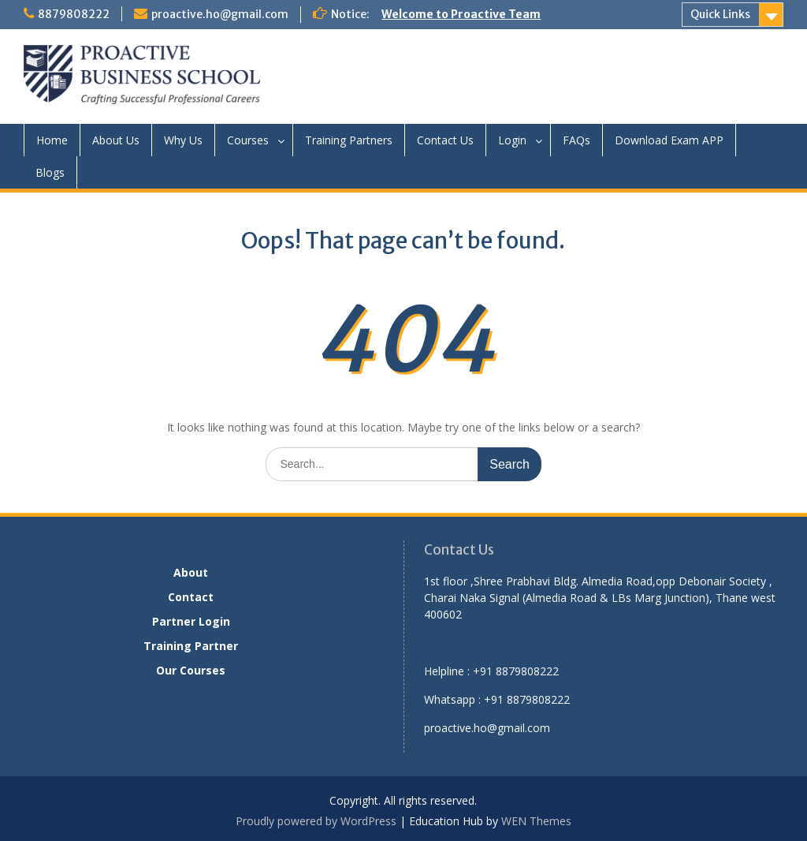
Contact (191, 596)
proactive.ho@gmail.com (219, 14)
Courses (248, 140)
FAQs (576, 140)
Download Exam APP (669, 140)
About (190, 572)
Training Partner (190, 645)
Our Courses (190, 670)
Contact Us (445, 140)
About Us (115, 140)
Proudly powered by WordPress (316, 820)
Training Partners (348, 140)
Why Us (183, 140)
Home (52, 140)
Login (512, 140)
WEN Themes (536, 820)
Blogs (50, 172)
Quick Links (720, 14)
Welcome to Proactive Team (461, 14)
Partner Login (191, 621)
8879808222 (74, 14)
